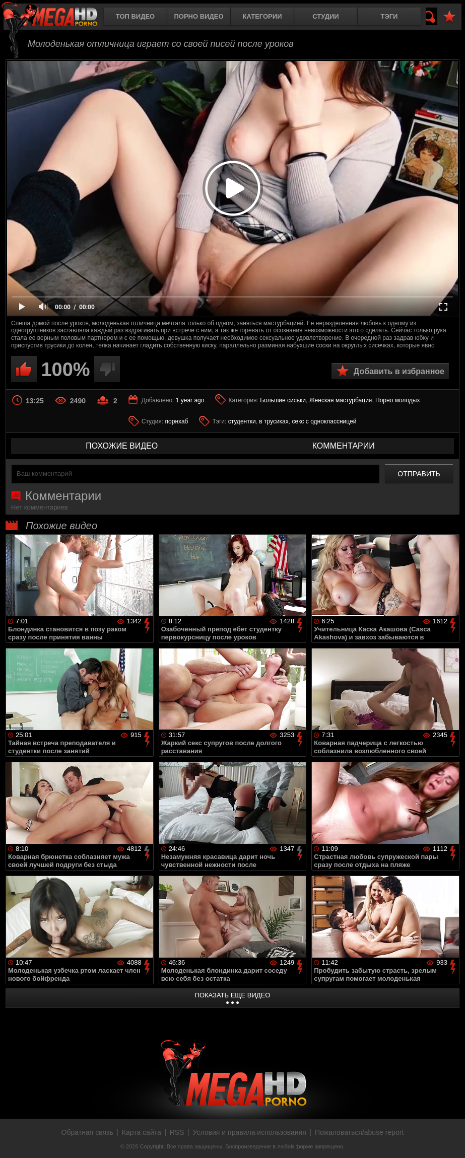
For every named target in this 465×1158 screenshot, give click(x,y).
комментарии (343, 446)
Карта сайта (141, 1132)
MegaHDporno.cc (58, 17)
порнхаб (176, 421)
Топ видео (135, 16)
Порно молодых (397, 400)
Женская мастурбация (340, 400)
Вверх (449, 1139)
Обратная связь (87, 1132)
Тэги (389, 16)
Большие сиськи (283, 400)
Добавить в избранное (399, 371)
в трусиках (274, 421)
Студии (325, 16)
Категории (262, 16)
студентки (242, 421)
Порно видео (198, 16)
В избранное (449, 17)
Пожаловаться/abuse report (359, 1132)
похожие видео (122, 446)
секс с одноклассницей (324, 421)
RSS (177, 1132)
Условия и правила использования (249, 1132)
